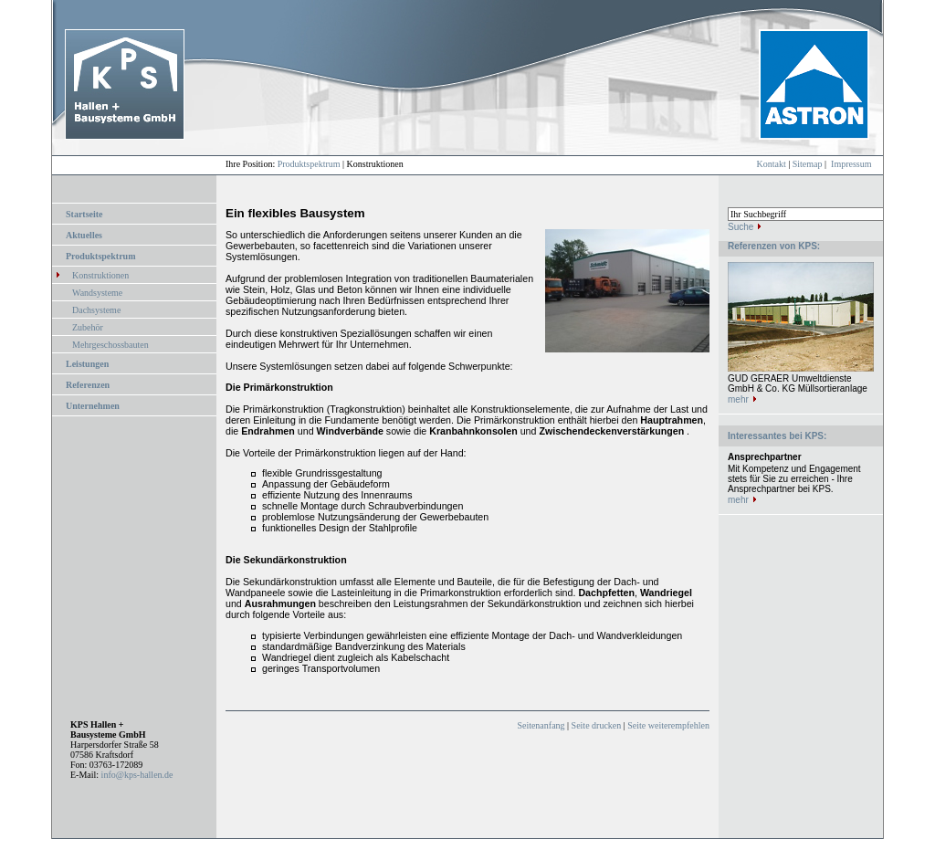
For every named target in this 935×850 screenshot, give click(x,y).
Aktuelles (84, 235)
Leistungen (87, 364)
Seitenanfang (540, 725)
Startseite (84, 214)
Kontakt (771, 164)
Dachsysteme (96, 310)
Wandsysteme (97, 293)
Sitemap (808, 164)
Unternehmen (93, 406)
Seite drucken (597, 725)
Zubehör (87, 327)
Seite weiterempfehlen (668, 725)
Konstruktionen (100, 275)
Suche (740, 227)
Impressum (851, 164)
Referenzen (88, 385)
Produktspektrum (309, 164)
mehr (738, 399)
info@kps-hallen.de (137, 775)
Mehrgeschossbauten (110, 345)
